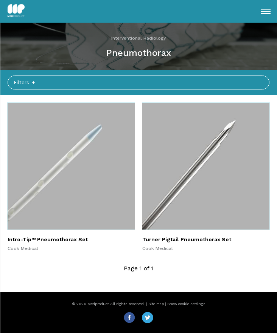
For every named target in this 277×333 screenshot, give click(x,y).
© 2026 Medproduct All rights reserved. (108, 304)
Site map (156, 304)
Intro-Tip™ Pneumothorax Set (48, 239)
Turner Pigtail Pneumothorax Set (186, 239)
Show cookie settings (186, 304)
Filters (22, 82)
